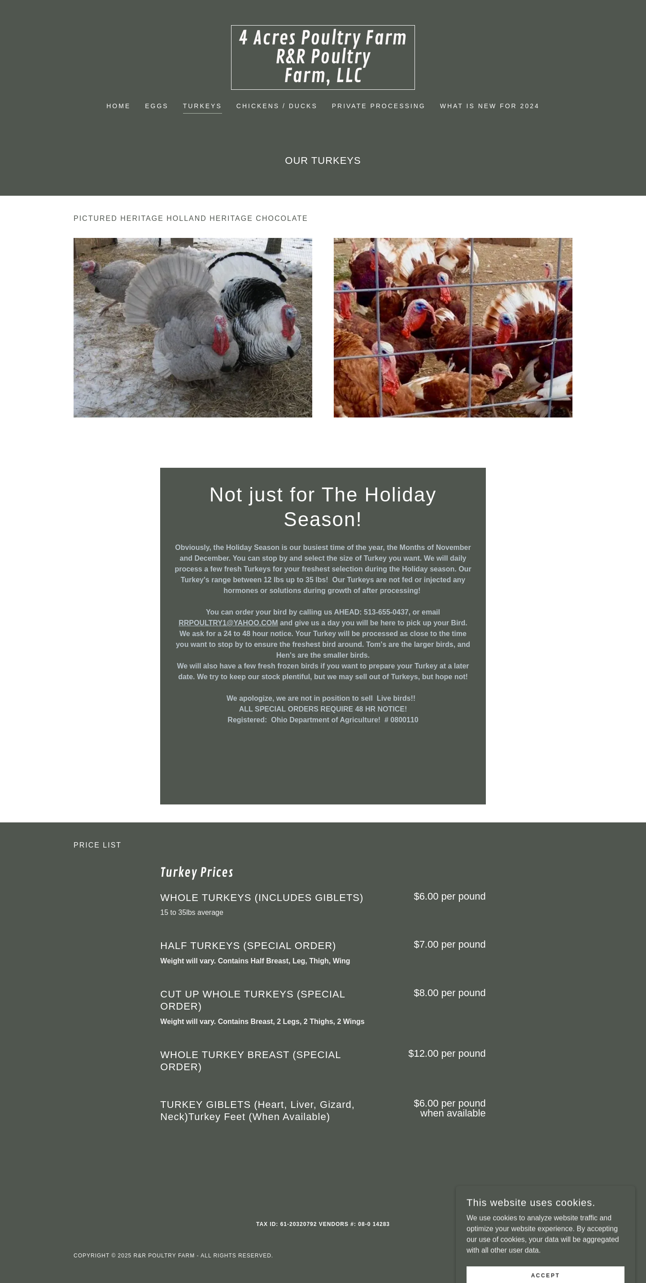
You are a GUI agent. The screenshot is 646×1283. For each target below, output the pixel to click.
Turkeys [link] (202, 106)
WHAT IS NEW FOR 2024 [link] (490, 106)
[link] (323, 79)
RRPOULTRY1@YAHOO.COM (228, 623)
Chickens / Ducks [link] (277, 106)
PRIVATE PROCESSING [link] (379, 106)
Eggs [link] (156, 106)
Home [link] (118, 106)
